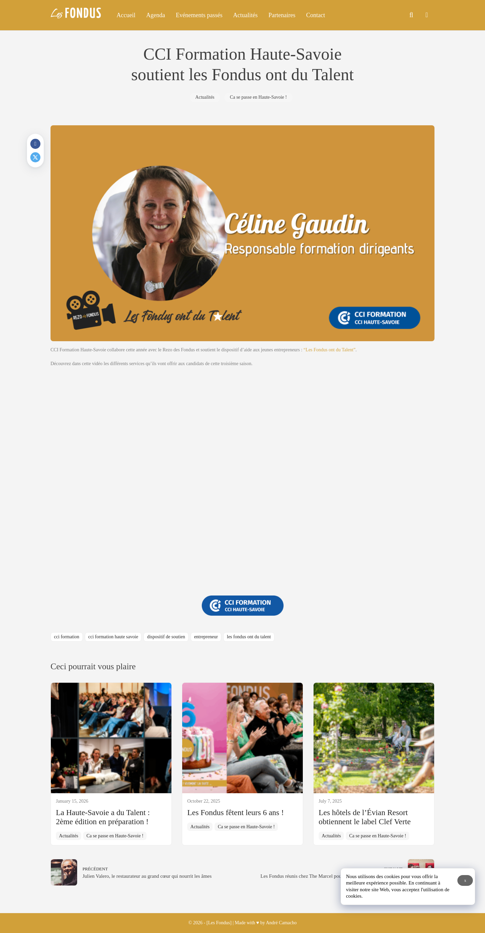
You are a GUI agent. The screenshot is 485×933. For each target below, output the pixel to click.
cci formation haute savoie (113, 636)
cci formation (66, 636)
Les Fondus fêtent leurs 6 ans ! (235, 812)
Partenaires (281, 15)
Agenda (155, 15)
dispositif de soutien (166, 636)
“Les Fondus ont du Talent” (329, 349)
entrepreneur (206, 636)
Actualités (245, 15)
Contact (315, 15)
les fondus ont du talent (249, 636)
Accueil (126, 15)
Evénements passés (199, 15)
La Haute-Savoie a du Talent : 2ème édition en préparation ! (103, 817)
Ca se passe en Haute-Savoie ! (258, 97)
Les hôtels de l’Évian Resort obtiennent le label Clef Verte (365, 817)
